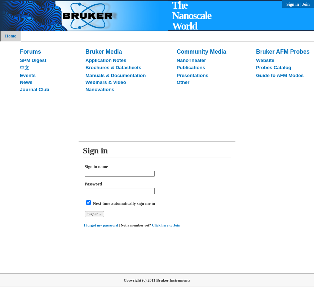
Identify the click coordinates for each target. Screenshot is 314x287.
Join (306, 4)
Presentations (192, 75)
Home (10, 36)
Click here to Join (166, 225)
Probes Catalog (273, 67)
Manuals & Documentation (115, 75)
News (26, 82)
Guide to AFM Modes (280, 75)
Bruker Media (103, 52)
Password (93, 184)
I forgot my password (101, 225)
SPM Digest (33, 60)
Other (183, 82)
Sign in (293, 4)
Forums (30, 52)
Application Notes (105, 60)
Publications (191, 67)
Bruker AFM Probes (283, 52)
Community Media (201, 52)
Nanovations (99, 89)
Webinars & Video (105, 82)
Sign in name (96, 167)
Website (265, 60)
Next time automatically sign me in (124, 203)
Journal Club (34, 89)
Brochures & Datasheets (113, 67)
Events (28, 75)
